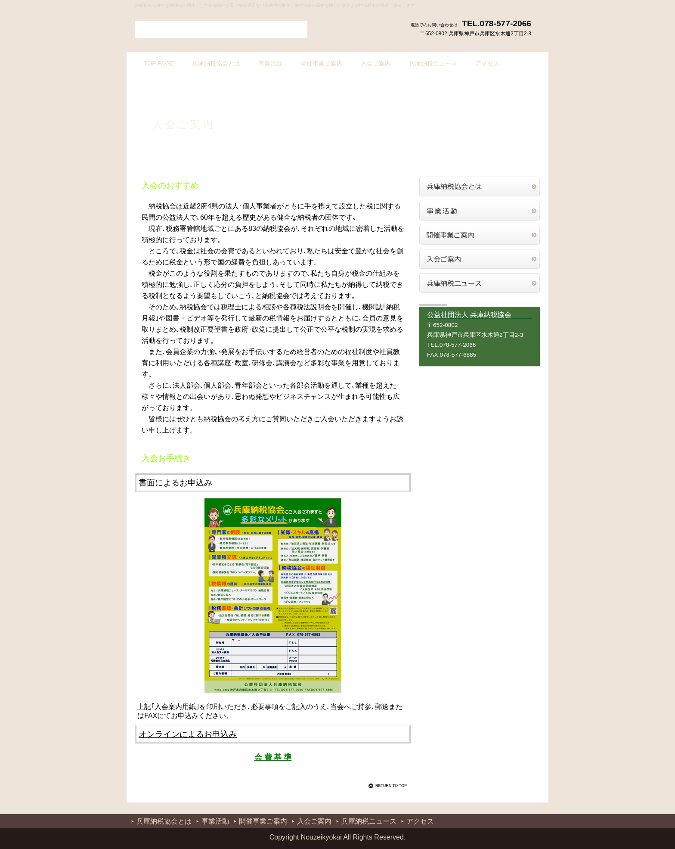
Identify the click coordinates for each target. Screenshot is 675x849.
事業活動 (479, 211)
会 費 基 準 (273, 757)
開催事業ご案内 (479, 235)
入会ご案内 (479, 259)
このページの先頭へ (389, 786)
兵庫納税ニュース (479, 283)
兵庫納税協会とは (479, 186)
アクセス (420, 821)
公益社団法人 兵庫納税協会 (221, 29)
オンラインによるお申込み (188, 734)
